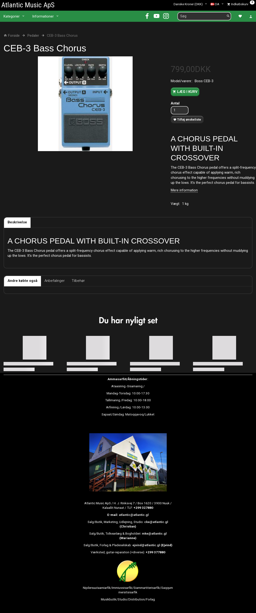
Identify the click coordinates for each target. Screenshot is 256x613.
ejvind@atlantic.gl (146, 545)
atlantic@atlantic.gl (134, 515)
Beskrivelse (17, 222)
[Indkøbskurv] (241, 4)
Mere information (184, 190)
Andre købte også (22, 281)
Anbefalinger (55, 281)
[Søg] (228, 16)
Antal (175, 103)
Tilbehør (78, 281)
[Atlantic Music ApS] (27, 5)
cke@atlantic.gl (156, 522)
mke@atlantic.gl (154, 533)
